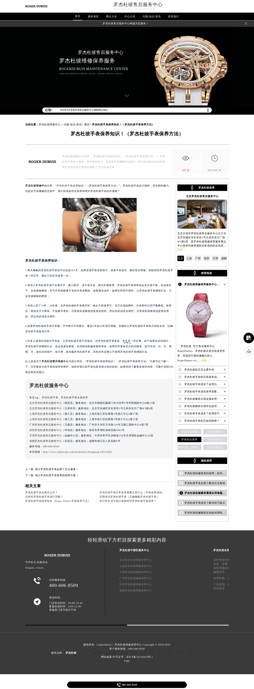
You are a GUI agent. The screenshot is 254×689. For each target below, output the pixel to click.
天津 (215, 258)
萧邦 (170, 652)
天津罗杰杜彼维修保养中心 (135, 571)
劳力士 (84, 652)
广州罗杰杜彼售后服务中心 (45, 424)
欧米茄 (181, 652)
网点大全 (111, 16)
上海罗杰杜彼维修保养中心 (135, 565)
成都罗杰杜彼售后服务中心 (45, 441)
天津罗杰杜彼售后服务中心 (45, 435)
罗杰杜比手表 (189, 431)
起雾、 (226, 563)
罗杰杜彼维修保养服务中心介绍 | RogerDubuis (212, 284)
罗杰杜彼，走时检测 (189, 446)
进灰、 (217, 563)
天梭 (200, 652)
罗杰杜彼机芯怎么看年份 (199, 369)
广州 (198, 258)
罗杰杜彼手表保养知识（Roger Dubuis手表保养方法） (57, 501)
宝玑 (152, 652)
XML (127, 660)
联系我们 (173, 16)
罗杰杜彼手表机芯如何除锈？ (202, 420)
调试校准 (219, 587)
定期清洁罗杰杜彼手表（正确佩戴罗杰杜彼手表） (129, 496)
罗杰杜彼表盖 (215, 446)
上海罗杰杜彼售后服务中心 (45, 413)
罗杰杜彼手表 (50, 397)
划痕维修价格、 (223, 567)
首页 (77, 16)
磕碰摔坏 (219, 571)
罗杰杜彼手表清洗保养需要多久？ (204, 391)
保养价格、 (220, 577)
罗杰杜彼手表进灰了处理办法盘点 (204, 383)
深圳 (206, 258)
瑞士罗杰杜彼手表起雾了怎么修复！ (57, 469)
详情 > (181, 249)
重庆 (87, 124)
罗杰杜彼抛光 (215, 431)
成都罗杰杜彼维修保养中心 (135, 590)
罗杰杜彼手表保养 (67, 185)
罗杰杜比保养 (189, 439)
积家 (135, 652)
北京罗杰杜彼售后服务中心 (45, 403)
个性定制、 (220, 583)
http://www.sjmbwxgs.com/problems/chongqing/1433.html (77, 451)
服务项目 (93, 16)
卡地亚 (124, 652)
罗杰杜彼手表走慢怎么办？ (41, 492)
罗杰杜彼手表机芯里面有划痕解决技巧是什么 (211, 376)
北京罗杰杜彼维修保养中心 (135, 559)
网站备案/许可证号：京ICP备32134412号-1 (127, 656)
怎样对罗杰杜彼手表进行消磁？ (44, 496)
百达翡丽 (97, 652)
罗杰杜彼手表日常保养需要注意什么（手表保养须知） (132, 492)
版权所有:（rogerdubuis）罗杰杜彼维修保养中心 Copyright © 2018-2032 (127, 644)
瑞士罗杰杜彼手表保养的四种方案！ (57, 475)
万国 (161, 652)
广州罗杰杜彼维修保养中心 (135, 577)
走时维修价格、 (223, 559)
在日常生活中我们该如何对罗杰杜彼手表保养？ (128, 501)
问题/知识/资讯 (152, 16)
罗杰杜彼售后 (215, 439)
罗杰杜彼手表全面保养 (74, 397)
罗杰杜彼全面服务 (224, 549)
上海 (189, 258)
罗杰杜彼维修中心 (50, 124)
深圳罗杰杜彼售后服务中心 (45, 430)
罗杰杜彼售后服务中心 (138, 4)
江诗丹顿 (111, 652)
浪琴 (191, 652)
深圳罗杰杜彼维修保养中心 (135, 583)
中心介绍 (129, 16)
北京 (180, 258)
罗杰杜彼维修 (33, 185)
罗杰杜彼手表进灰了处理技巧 (202, 413)
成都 (224, 258)
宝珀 (143, 652)
